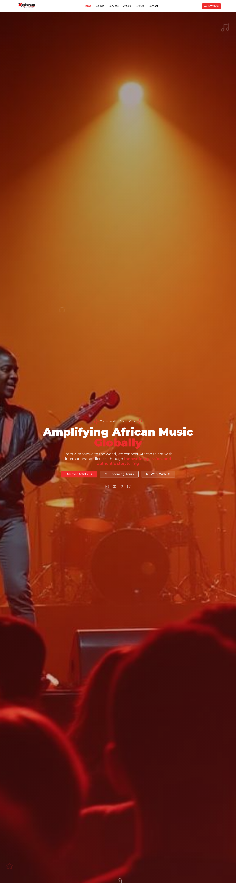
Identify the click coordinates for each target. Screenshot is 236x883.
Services (113, 6)
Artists (127, 6)
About (100, 6)
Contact (153, 6)
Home (87, 6)
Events (139, 6)
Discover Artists (79, 474)
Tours (119, 474)
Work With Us (211, 6)
